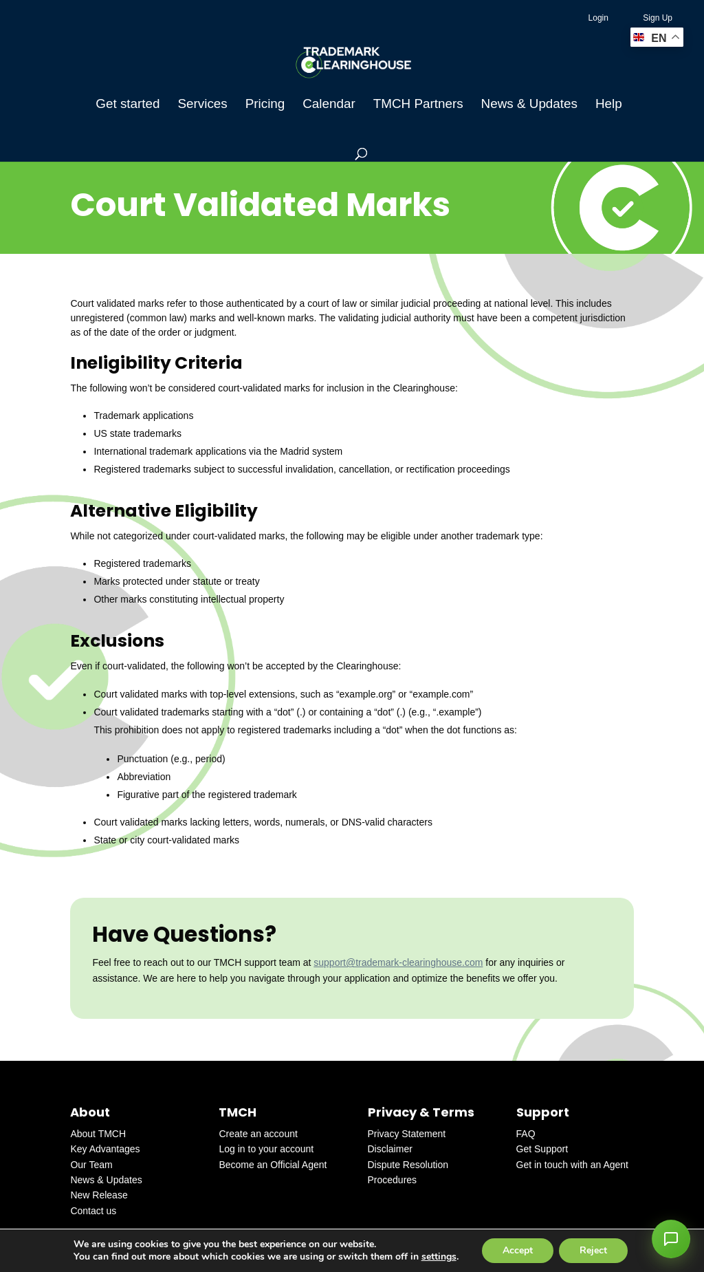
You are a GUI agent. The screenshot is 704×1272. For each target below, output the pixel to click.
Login (598, 18)
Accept (518, 1250)
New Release (98, 1194)
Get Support (542, 1148)
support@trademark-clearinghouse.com (398, 962)
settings (438, 1257)
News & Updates (529, 105)
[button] (671, 1239)
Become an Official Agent (273, 1164)
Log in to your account (266, 1148)
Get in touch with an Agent (572, 1164)
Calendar (328, 105)
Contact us (93, 1210)
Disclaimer (390, 1148)
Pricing (265, 105)
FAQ (526, 1133)
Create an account (258, 1133)
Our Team (91, 1164)
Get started (128, 105)
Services (202, 105)
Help (608, 105)
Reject (593, 1250)
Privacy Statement (407, 1133)
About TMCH (98, 1133)
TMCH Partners (418, 105)
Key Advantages (105, 1148)
